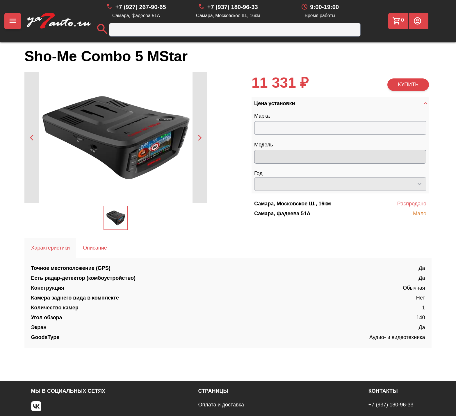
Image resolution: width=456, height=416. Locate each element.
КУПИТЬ (408, 84)
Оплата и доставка (221, 405)
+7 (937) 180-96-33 (391, 405)
